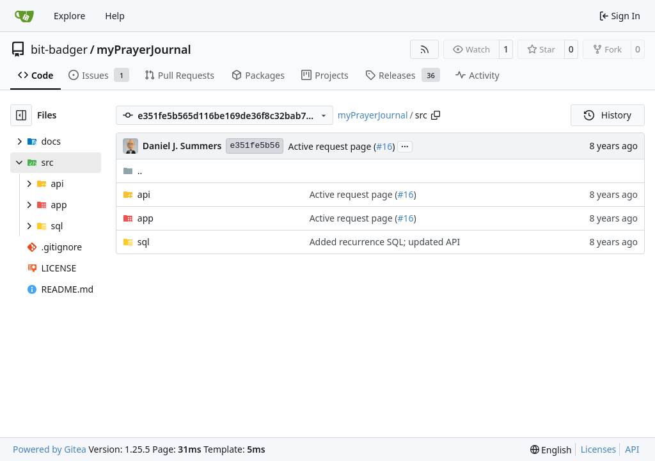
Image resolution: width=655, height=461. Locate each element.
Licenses (599, 449)
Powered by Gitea (49, 449)
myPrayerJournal (144, 49)
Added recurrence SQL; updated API (385, 242)
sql (144, 242)
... (405, 145)
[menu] (551, 450)
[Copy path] (435, 115)
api (144, 194)
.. (133, 171)
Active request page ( (332, 146)
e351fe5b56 (255, 145)
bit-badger (59, 49)
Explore (69, 16)
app (146, 218)
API (632, 449)
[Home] (24, 16)
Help (115, 16)
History (607, 115)
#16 (384, 146)
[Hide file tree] (21, 115)
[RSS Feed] (424, 49)
